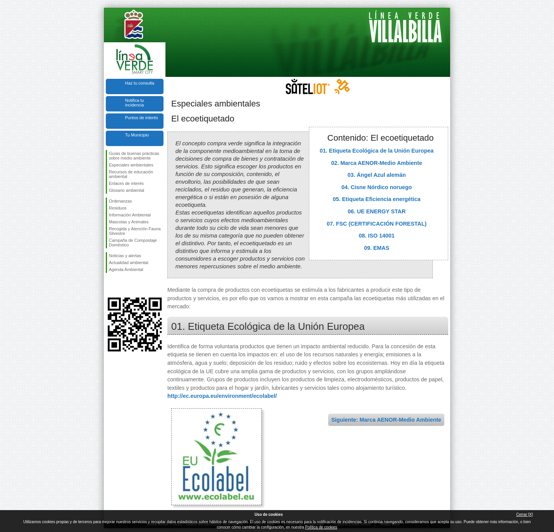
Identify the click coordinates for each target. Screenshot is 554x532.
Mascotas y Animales (129, 221)
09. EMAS (376, 248)
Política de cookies (321, 527)
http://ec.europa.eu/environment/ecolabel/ (222, 396)
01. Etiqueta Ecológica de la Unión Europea (377, 151)
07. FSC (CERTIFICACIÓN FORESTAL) (377, 224)
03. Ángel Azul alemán (376, 175)
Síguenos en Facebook (110, 285)
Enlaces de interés (126, 183)
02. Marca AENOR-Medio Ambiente (376, 163)
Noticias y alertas (125, 255)
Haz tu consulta (139, 83)
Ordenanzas (120, 201)
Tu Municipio (137, 135)
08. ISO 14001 (377, 236)
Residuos (118, 208)
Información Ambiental (130, 215)
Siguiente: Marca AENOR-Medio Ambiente (386, 420)
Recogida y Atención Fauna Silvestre (135, 231)
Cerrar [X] (524, 514)
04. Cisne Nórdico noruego (376, 187)
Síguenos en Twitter (123, 285)
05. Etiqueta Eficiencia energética (377, 199)
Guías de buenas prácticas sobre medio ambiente (134, 155)
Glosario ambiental (126, 190)
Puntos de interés (141, 117)
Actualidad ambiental (128, 262)
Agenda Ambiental (126, 269)
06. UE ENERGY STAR (377, 211)
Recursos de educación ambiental (131, 174)
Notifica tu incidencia (134, 102)
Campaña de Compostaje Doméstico (133, 242)
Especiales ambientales (131, 165)
